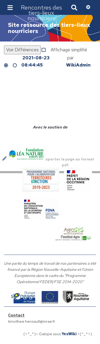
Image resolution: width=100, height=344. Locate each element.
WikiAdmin (78, 65)
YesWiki (69, 333)
